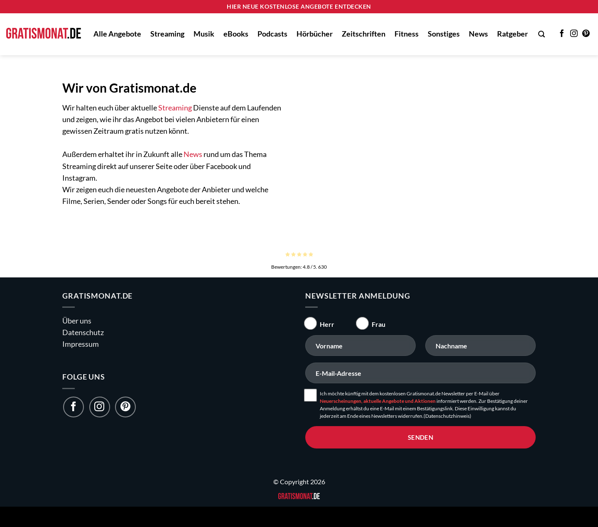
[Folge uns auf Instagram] (99, 407)
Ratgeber (512, 33)
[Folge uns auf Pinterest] (125, 407)
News (478, 33)
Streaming (167, 33)
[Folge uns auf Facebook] (73, 407)
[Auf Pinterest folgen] (586, 34)
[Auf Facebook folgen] (562, 34)
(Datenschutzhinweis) (447, 416)
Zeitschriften (363, 33)
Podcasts (272, 33)
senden (421, 437)
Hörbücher (315, 33)
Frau (378, 324)
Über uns (76, 320)
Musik (204, 33)
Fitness (407, 33)
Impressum (80, 344)
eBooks (235, 33)
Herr (327, 324)
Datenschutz (83, 332)
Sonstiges (444, 33)
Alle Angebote (117, 33)
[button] (541, 34)
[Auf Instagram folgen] (574, 34)
